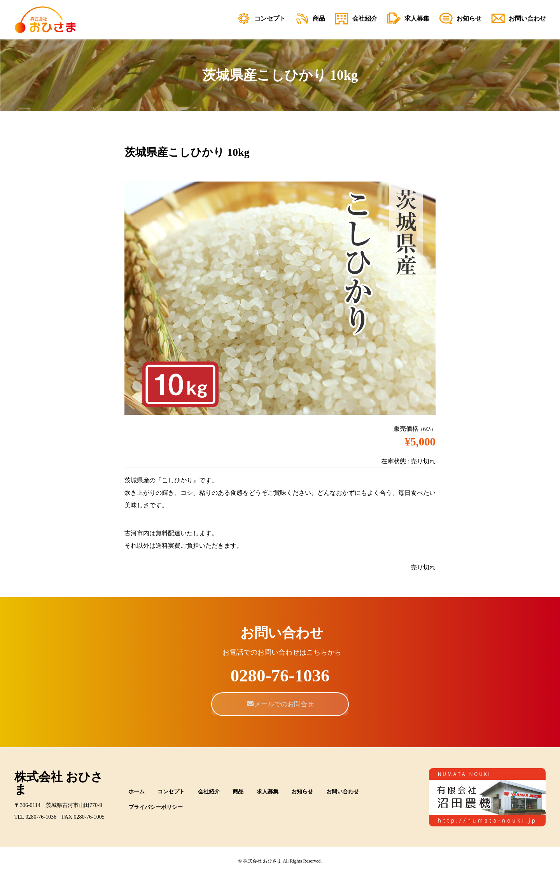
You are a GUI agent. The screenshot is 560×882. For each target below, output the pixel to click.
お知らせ (302, 792)
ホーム (136, 792)
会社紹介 (209, 792)
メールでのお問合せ (280, 704)
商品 (238, 792)
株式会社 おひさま (58, 783)
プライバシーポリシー (155, 807)
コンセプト (171, 792)
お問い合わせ (342, 792)
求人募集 (267, 792)
